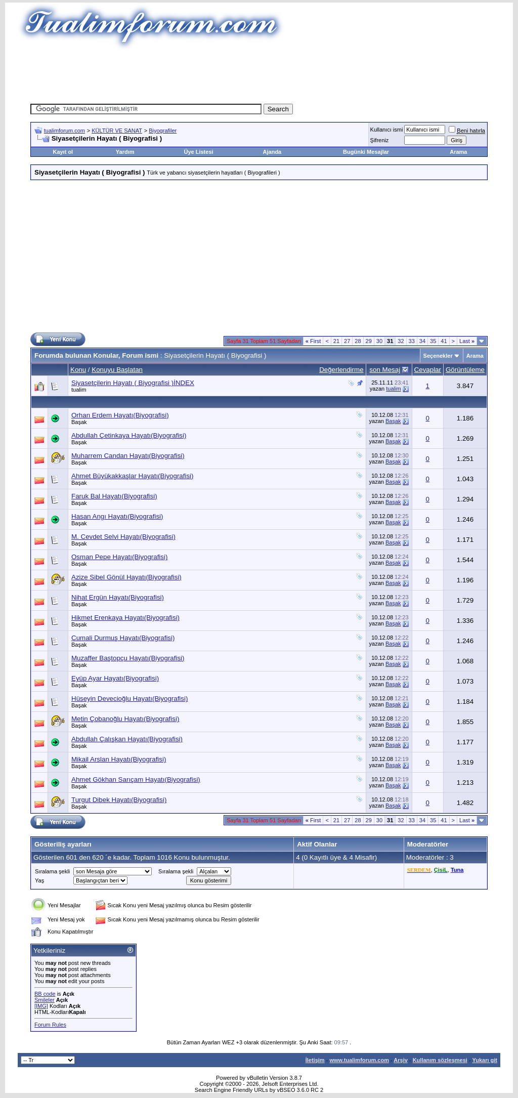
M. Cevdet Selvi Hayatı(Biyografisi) (123, 536)
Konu (78, 369)
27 (347, 341)
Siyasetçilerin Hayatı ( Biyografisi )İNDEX (132, 383)
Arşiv (401, 1060)
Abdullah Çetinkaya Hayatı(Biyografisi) (128, 435)
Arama (458, 152)
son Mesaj (384, 369)
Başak (79, 422)
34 (422, 341)
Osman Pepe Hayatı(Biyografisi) (119, 557)
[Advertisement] (259, 73)
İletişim (315, 1060)
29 (369, 341)
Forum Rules (50, 1025)
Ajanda (272, 152)
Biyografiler (163, 131)
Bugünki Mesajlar (366, 152)
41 (444, 341)
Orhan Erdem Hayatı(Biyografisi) (120, 415)
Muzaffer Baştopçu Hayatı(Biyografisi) (127, 658)
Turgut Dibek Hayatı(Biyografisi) (118, 800)
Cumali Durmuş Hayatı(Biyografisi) (123, 638)
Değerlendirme (341, 369)
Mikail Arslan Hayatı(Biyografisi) (118, 759)
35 (433, 341)
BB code (45, 994)
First (313, 341)
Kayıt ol (63, 152)
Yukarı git (484, 1060)
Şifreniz (379, 140)
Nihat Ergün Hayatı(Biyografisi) (117, 597)
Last (466, 341)
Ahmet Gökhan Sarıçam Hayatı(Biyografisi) (135, 779)
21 (336, 341)
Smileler (44, 1000)
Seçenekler (438, 356)
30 (379, 341)
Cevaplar (427, 369)
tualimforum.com (64, 131)
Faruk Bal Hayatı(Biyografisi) (114, 496)
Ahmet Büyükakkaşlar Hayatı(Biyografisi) (132, 476)
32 (401, 341)
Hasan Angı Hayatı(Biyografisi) (117, 516)
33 (412, 341)
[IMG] (41, 1006)
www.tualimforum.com (359, 1060)
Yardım (125, 152)
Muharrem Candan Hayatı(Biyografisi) (128, 455)
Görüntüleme (465, 369)
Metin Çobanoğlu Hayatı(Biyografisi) (125, 719)
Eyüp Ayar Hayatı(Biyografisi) (115, 678)
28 (358, 341)
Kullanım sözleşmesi (440, 1060)
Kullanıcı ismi (386, 129)
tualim (78, 390)
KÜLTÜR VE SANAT (117, 131)
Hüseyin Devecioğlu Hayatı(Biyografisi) (129, 698)
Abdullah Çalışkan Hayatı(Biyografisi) (127, 739)
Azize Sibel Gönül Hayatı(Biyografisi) (126, 577)
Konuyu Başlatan (117, 369)
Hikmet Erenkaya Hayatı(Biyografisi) (125, 617)
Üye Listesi (198, 152)
